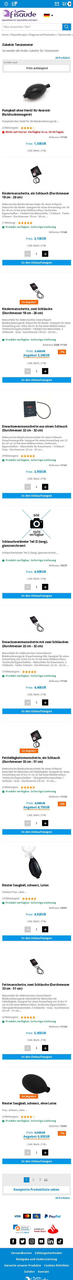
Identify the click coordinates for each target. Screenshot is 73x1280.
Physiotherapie (19, 34)
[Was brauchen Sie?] (36, 26)
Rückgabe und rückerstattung (36, 1259)
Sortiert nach (11, 62)
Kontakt (43, 1271)
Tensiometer (64, 34)
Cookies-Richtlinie (56, 1265)
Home (5, 34)
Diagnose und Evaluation (42, 34)
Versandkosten (21, 1253)
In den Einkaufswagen (36, 262)
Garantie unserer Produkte (22, 1265)
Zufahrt (29, 1271)
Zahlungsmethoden (48, 1253)
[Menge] (36, 254)
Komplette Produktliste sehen (36, 1189)
